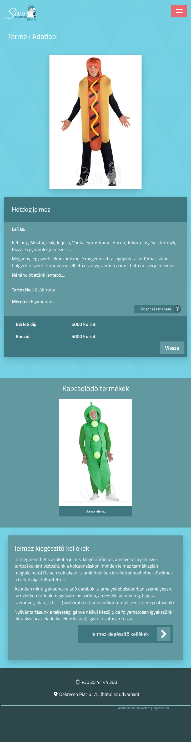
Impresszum (161, 707)
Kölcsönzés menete (158, 309)
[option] (95, 459)
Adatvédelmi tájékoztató (134, 707)
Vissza (172, 348)
